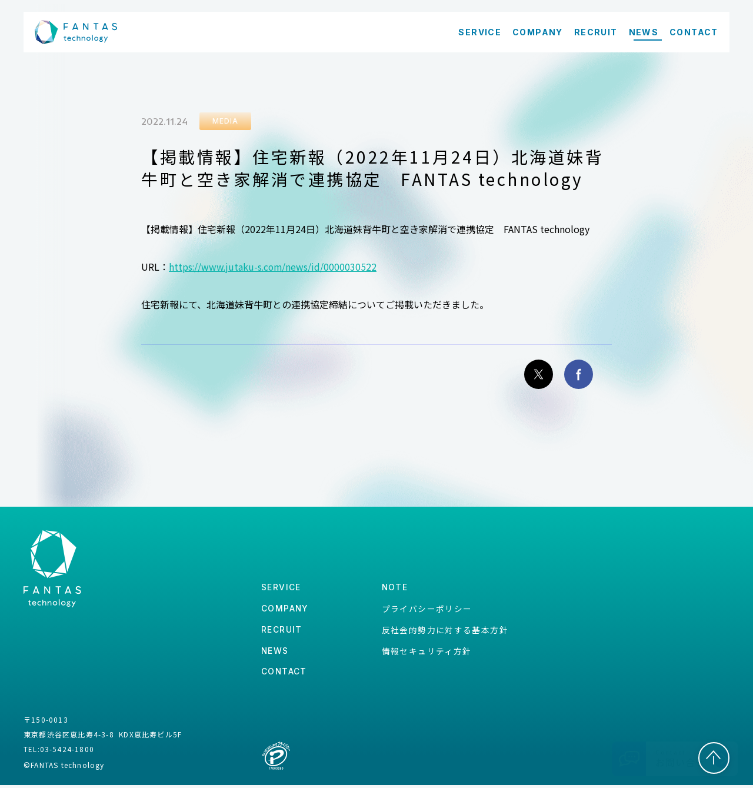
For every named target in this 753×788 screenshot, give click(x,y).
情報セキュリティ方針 (426, 653)
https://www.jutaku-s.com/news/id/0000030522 (274, 267)
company (285, 610)
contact (284, 675)
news (275, 653)
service (281, 589)
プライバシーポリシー (426, 610)
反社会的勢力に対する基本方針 (444, 631)
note (394, 589)
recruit (281, 632)
